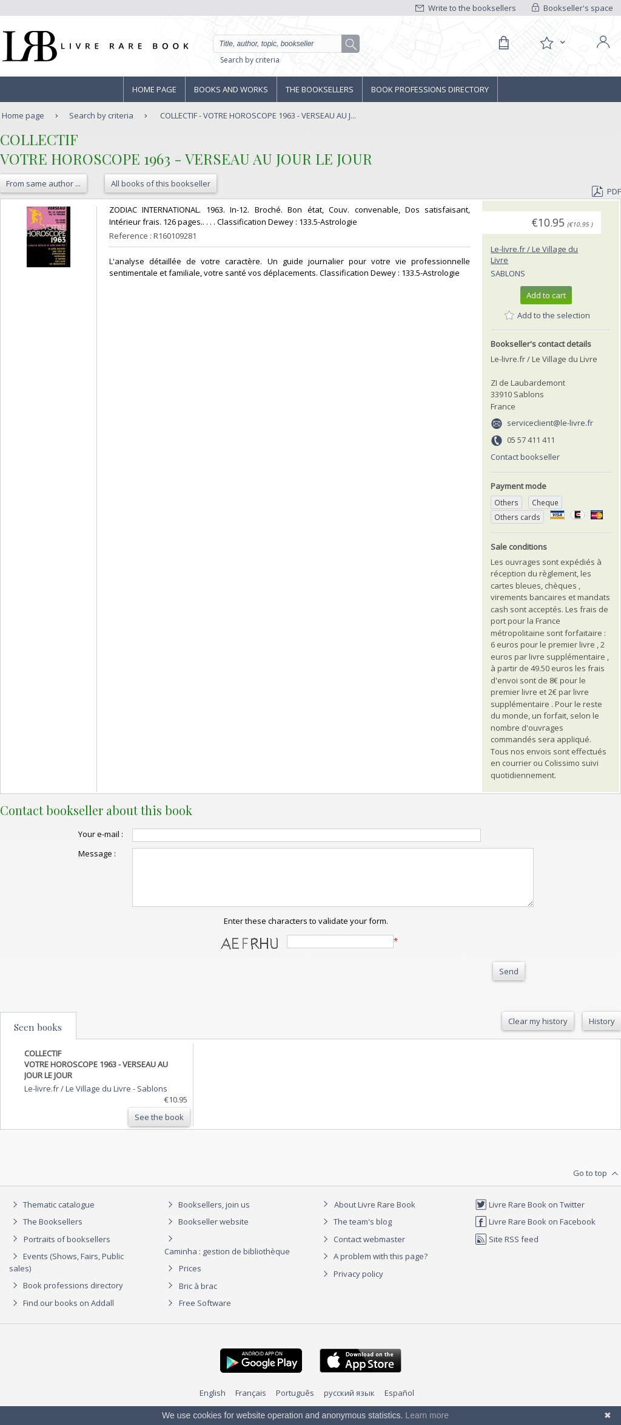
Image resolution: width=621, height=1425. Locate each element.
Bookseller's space (572, 7)
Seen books (38, 1038)
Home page (154, 89)
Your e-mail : (76, 834)
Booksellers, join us (207, 1215)
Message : (73, 853)
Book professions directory (430, 89)
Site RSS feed (507, 1250)
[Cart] (503, 43)
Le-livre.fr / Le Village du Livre (78, 1099)
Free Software (205, 1313)
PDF (606, 191)
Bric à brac (198, 1296)
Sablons (508, 273)
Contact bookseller (525, 456)
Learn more (427, 1415)
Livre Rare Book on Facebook (535, 1232)
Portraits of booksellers (67, 1250)
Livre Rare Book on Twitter (530, 1215)
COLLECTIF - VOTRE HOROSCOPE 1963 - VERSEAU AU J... (258, 115)
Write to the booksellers (465, 7)
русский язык (349, 1403)
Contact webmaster (362, 1250)
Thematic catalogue (52, 1215)
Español (399, 1403)
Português (295, 1403)
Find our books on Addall (61, 1314)
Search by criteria (250, 60)
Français (250, 1403)
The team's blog (356, 1232)
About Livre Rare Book (374, 1215)
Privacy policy (351, 1285)
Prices (190, 1279)
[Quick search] (282, 44)
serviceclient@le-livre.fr (550, 422)
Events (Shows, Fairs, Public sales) (66, 1273)
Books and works (231, 89)
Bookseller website (206, 1232)
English (213, 1403)
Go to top (597, 1184)
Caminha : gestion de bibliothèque (227, 1262)
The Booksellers (320, 89)
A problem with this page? (374, 1267)
